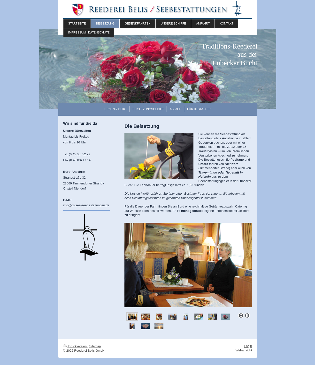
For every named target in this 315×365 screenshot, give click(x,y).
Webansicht (244, 350)
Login (248, 346)
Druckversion (75, 346)
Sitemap (95, 346)
